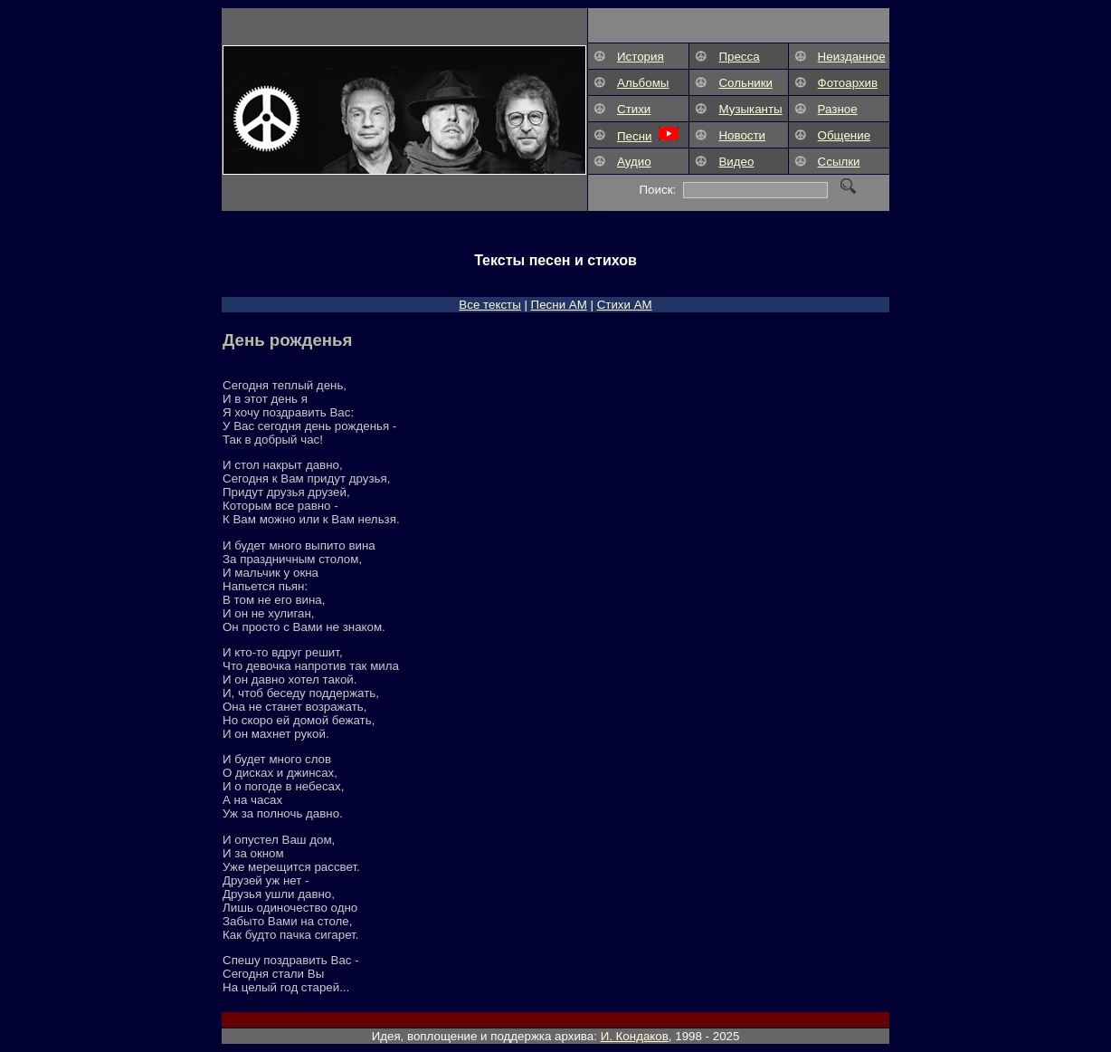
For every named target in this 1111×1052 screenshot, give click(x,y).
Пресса (738, 56)
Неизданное (852, 56)
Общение (844, 135)
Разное (838, 109)
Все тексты (489, 304)
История (640, 56)
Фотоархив (848, 83)
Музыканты (750, 109)
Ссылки (839, 161)
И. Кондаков (635, 1036)
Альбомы (643, 83)
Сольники (745, 83)
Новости (741, 135)
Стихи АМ (624, 304)
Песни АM (559, 304)
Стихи (633, 109)
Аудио (634, 161)
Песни (634, 136)
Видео (736, 161)
